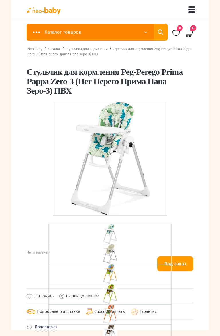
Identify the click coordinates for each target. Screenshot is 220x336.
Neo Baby (35, 49)
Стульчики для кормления (87, 49)
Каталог (54, 49)
